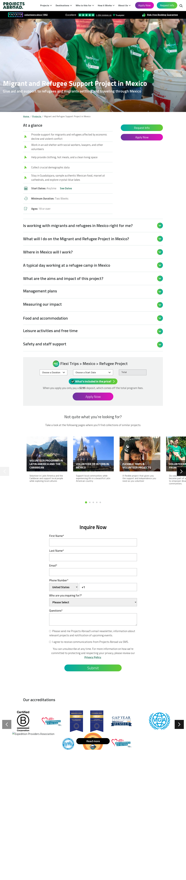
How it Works (105, 5)
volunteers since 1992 (36, 14)
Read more (93, 741)
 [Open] (160, 225)
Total (124, 372)
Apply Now (144, 5)
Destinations (62, 5)
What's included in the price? (93, 381)
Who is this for (83, 5)
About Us (123, 5)
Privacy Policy (92, 657)
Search (181, 6)
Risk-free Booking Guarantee (162, 14)
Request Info (167, 5)
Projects (44, 5)
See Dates (66, 188)
